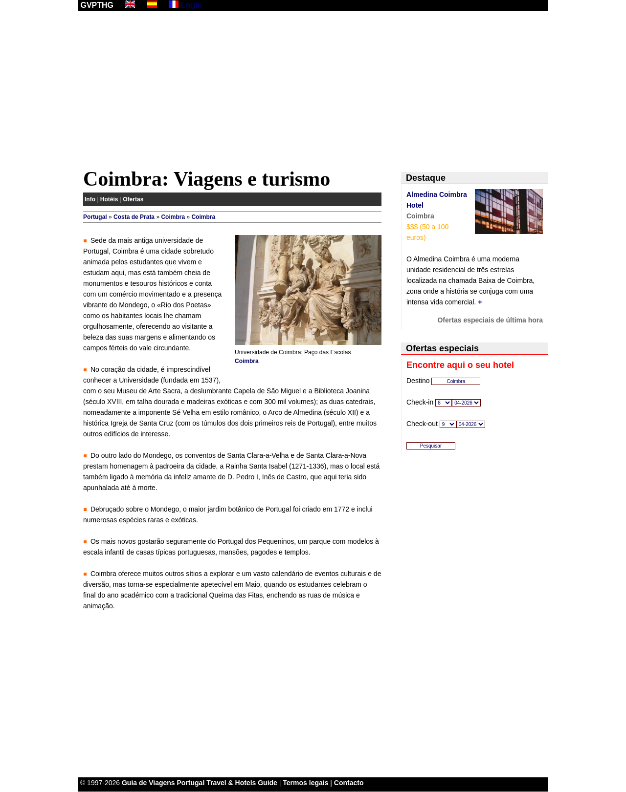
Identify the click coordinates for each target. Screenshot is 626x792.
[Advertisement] (313, 91)
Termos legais (305, 783)
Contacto (349, 783)
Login (191, 5)
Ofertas (133, 199)
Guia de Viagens (148, 783)
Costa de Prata (134, 217)
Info (90, 199)
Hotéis (109, 199)
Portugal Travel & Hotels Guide (227, 783)
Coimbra (173, 217)
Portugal (95, 217)
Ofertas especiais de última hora (490, 320)
